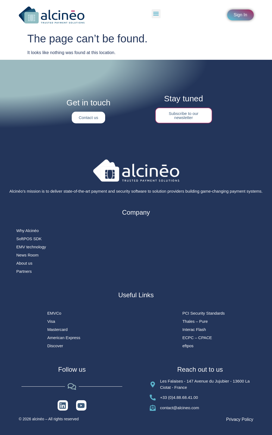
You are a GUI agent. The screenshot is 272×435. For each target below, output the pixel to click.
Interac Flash (194, 329)
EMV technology (31, 247)
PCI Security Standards (203, 313)
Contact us (88, 117)
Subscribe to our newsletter (183, 115)
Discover (55, 345)
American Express (63, 337)
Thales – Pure (195, 321)
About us (24, 263)
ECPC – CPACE (197, 337)
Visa (51, 321)
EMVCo (54, 313)
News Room (27, 255)
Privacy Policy (239, 419)
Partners (24, 271)
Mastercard (57, 329)
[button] (156, 13)
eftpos (187, 345)
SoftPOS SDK (29, 238)
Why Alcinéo (27, 230)
